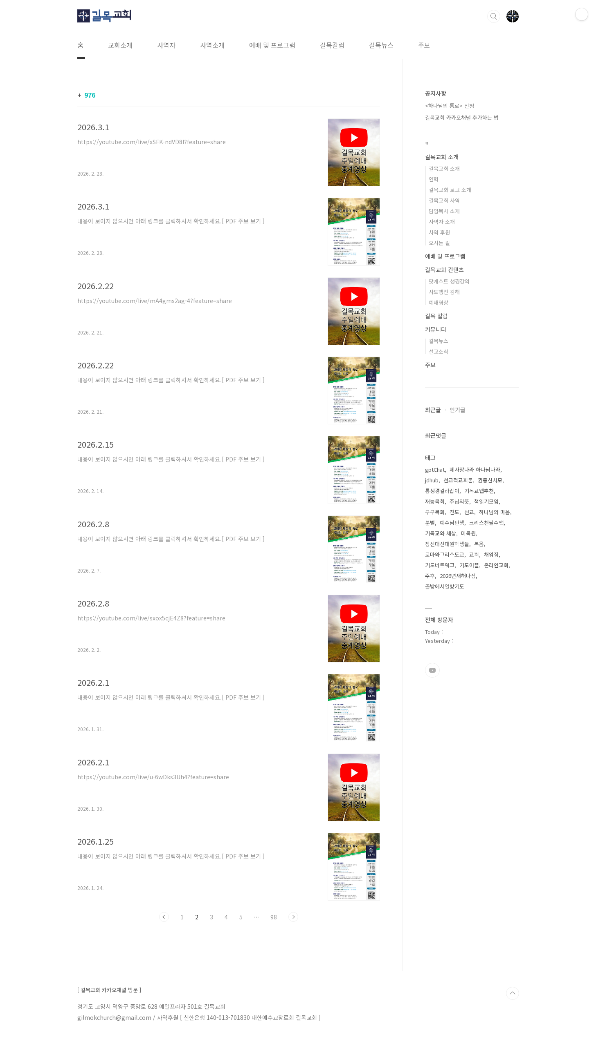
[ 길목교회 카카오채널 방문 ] (109, 990)
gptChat (435, 469)
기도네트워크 (439, 565)
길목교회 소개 (442, 157)
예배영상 (438, 302)
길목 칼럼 (436, 316)
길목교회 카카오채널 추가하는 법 (462, 117)
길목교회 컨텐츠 (444, 269)
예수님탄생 (452, 522)
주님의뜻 (459, 501)
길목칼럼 (332, 45)
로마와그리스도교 (444, 554)
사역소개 (212, 45)
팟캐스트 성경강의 (449, 281)
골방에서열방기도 (444, 586)
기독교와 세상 (440, 533)
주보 (424, 45)
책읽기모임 (486, 501)
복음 (479, 544)
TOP (512, 993)
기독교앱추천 (479, 491)
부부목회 (435, 512)
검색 (494, 16)
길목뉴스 (381, 45)
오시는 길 (439, 243)
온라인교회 (496, 565)
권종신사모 (490, 480)
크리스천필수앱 (486, 522)
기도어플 (469, 565)
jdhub (432, 480)
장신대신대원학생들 (447, 544)
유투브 (432, 670)
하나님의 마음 (494, 512)
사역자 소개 (442, 221)
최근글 (433, 410)
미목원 (468, 533)
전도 (454, 512)
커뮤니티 (435, 329)
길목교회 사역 (444, 200)
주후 (430, 576)
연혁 (434, 179)
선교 (469, 512)
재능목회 (435, 501)
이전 (164, 917)
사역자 (166, 45)
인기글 (458, 410)
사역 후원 (439, 232)
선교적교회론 (458, 480)
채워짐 (491, 554)
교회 (474, 554)
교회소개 (120, 45)
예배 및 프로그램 (272, 45)
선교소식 (438, 351)
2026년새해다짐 (458, 576)
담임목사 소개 (444, 211)
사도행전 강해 (444, 292)
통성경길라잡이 (442, 491)
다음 (293, 917)
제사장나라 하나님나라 (475, 469)
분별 (430, 522)
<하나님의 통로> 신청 (449, 105)
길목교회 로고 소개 (450, 190)
